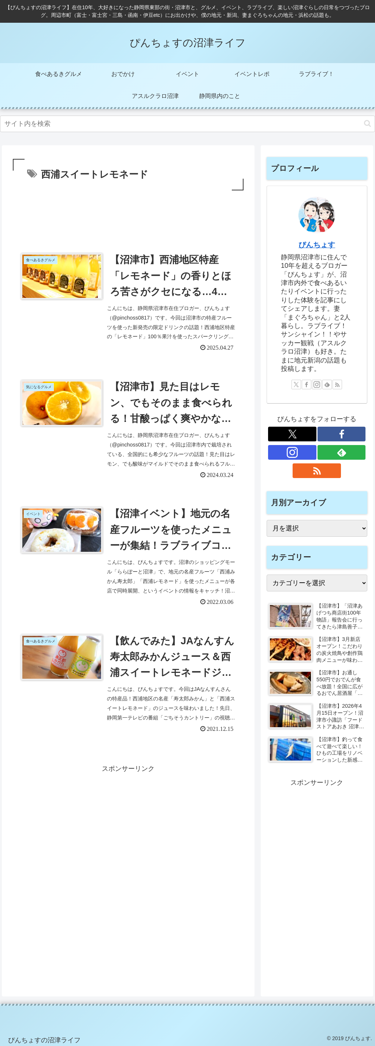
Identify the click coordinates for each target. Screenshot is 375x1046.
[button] (367, 123)
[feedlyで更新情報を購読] (327, 384)
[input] (187, 124)
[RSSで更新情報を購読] (337, 384)
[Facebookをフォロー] (306, 384)
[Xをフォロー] (296, 384)
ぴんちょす (316, 245)
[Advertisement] (128, 214)
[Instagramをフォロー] (317, 384)
